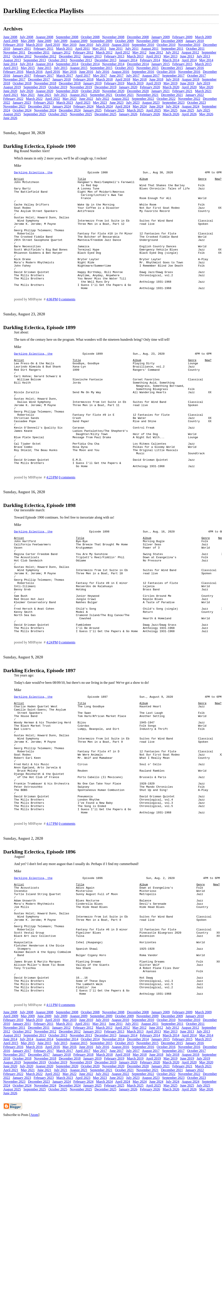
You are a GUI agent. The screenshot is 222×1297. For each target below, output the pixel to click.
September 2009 (101, 41)
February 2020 (150, 87)
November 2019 (81, 87)
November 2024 (45, 110)
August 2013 (12, 60)
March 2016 (34, 71)
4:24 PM (52, 710)
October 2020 (90, 91)
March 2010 (34, 44)
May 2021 (28, 95)
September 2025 (34, 114)
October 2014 (90, 64)
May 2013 (170, 56)
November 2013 (81, 60)
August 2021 (78, 95)
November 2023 (14, 106)
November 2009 (147, 41)
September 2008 (67, 37)
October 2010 (166, 44)
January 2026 (128, 114)
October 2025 (57, 114)
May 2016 (69, 71)
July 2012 (172, 52)
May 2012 (139, 52)
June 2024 (156, 106)
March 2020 (171, 87)
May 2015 (28, 68)
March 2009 (203, 37)
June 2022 (86, 98)
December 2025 (105, 114)
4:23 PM (52, 524)
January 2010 (195, 41)
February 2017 (44, 75)
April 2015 (10, 68)
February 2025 (114, 110)
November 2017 (14, 79)
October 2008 (90, 37)
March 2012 (104, 52)
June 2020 (10, 91)
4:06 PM (52, 323)
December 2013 (105, 60)
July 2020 (26, 91)
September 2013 (34, 60)
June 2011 (116, 48)
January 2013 (92, 56)
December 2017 (39, 79)
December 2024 (70, 110)
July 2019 (203, 83)
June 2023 (117, 102)
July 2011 (132, 48)
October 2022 (166, 98)
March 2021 (203, 91)
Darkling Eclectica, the (33, 173)
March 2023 (64, 102)
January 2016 (195, 68)
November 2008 (113, 37)
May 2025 (170, 110)
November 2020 (113, 91)
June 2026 (10, 118)
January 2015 (160, 64)
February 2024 (83, 106)
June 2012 (156, 52)
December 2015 (172, 68)
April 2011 (82, 48)
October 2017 (196, 75)
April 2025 (153, 110)
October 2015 (124, 68)
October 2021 (124, 95)
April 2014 (189, 60)
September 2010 (143, 44)
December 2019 (105, 87)
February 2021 (182, 91)
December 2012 (70, 56)
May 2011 (99, 48)
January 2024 (61, 106)
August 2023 (151, 102)
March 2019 (135, 83)
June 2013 (187, 56)
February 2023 (44, 102)
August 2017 (151, 75)
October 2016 (166, 71)
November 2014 (113, 64)
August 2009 (78, 41)
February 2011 (43, 48)
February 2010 (13, 44)
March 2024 (104, 106)
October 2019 (57, 87)
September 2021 (101, 95)
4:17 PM (52, 915)
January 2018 (61, 79)
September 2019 (34, 87)
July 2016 (102, 71)
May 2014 (206, 60)
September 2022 (143, 98)
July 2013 (203, 56)
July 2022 (102, 98)
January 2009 (160, 37)
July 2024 (172, 106)
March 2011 (64, 48)
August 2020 (44, 91)
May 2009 (28, 41)
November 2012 (45, 56)
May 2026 (206, 114)
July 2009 (60, 41)
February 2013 (114, 56)
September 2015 (101, 68)
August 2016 (120, 71)
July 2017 (133, 75)
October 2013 (57, 60)
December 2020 (138, 91)
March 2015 (203, 64)
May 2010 (69, 44)
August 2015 (78, 68)
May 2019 (170, 83)
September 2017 (173, 75)
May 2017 (100, 75)
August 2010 (120, 44)
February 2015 (182, 64)
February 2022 (13, 98)
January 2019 (92, 83)
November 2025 (81, 114)
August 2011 (150, 48)
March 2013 (135, 56)
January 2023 (22, 102)
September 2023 (173, 102)
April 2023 (82, 102)
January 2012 (61, 52)
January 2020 (128, 87)
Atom (34, 1230)
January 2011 (22, 48)
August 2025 (12, 114)
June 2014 (10, 64)
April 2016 (52, 71)
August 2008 (44, 37)
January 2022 (195, 95)
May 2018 (139, 79)
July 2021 (60, 95)
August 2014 (44, 64)
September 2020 (67, 91)
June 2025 (187, 110)
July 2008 (26, 37)
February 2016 (13, 71)
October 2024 (22, 110)
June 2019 (187, 83)
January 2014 (128, 60)
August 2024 (190, 106)
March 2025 (135, 110)
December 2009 (172, 41)
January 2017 (22, 75)
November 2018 (45, 83)
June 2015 (44, 68)
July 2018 (172, 79)
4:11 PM (52, 1120)
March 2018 (104, 79)
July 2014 (26, 64)
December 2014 (138, 64)
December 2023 (39, 106)
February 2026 (150, 114)
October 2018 (22, 83)
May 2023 (100, 102)
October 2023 (196, 102)
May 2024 (139, 106)
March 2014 (171, 60)
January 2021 (160, 91)
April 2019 (153, 83)
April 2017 (82, 75)
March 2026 (171, 114)
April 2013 (153, 56)
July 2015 (60, 68)
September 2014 (67, 64)
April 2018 (122, 79)
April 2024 (122, 106)
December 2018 (70, 83)
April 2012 (122, 52)
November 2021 (147, 95)
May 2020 (206, 87)
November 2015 (147, 68)
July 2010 (102, 44)
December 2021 (172, 95)
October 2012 (22, 56)
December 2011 (39, 52)
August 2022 (120, 98)
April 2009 (10, 41)
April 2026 (189, 114)
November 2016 (189, 71)
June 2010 (86, 44)
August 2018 (190, 79)
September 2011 (172, 48)
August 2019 (12, 87)
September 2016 (143, 71)
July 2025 (203, 110)
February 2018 (83, 79)
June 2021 (44, 95)
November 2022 (189, 98)
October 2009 (124, 41)
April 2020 (189, 87)
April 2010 (52, 44)
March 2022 (34, 98)
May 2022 (69, 98)
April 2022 (52, 98)
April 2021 (10, 95)
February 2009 (182, 37)
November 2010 (189, 44)
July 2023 (133, 102)
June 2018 (156, 79)
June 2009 (44, 41)
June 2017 (117, 75)
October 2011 (195, 48)
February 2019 (114, 83)
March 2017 (64, 75)
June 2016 (86, 71)
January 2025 (92, 110)
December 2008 (138, 37)
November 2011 (14, 52)
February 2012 (83, 52)
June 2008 (10, 37)
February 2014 (150, 60)
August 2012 (190, 52)
